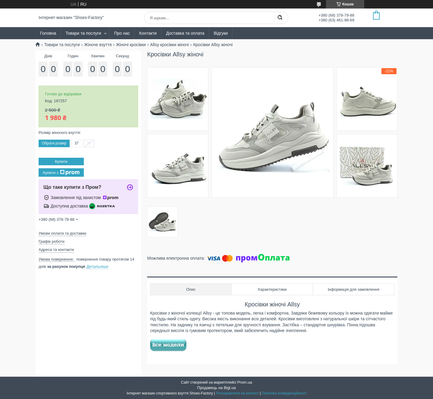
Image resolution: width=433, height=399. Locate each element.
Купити (61, 161)
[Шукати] (279, 18)
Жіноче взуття (98, 44)
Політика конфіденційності (284, 393)
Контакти (147, 33)
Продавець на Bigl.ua (216, 387)
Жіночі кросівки (131, 44)
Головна (48, 33)
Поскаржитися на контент (237, 393)
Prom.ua (244, 382)
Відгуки (221, 33)
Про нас (122, 33)
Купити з (61, 172)
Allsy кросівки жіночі (169, 44)
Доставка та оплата (185, 33)
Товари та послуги (83, 33)
